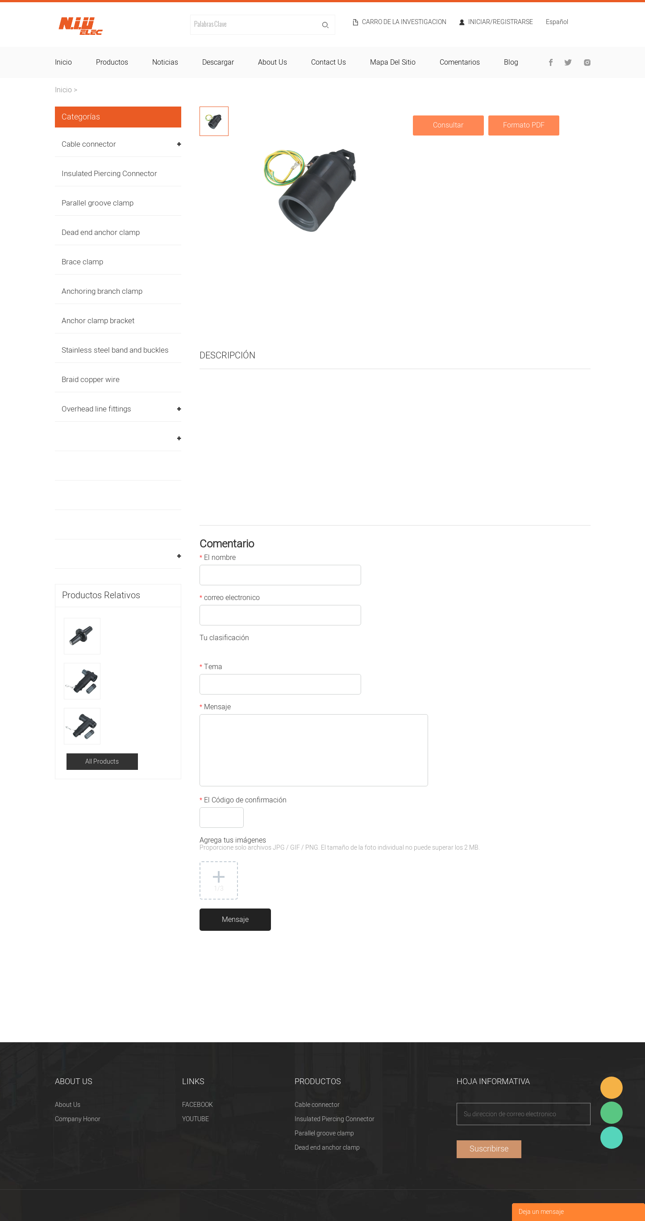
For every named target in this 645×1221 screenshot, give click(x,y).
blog (511, 62)
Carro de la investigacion (404, 22)
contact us (328, 62)
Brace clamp (82, 261)
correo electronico (230, 598)
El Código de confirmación (243, 801)
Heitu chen (611, 1137)
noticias (165, 62)
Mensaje (215, 707)
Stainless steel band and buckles (115, 350)
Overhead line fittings (96, 409)
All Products (102, 761)
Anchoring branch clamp (102, 291)
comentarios (460, 62)
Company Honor (77, 1119)
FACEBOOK (197, 1105)
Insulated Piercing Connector (109, 173)
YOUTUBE (195, 1119)
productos (112, 62)
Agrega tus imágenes (340, 844)
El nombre (218, 558)
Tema (211, 667)
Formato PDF (524, 125)
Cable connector (89, 144)
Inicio (63, 90)
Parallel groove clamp (97, 203)
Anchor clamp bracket (98, 320)
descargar (218, 62)
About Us (67, 1105)
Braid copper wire (91, 379)
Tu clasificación (224, 638)
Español (557, 23)
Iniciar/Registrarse (500, 22)
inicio (63, 62)
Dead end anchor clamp (101, 232)
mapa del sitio (393, 62)
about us (272, 62)
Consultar (448, 125)
